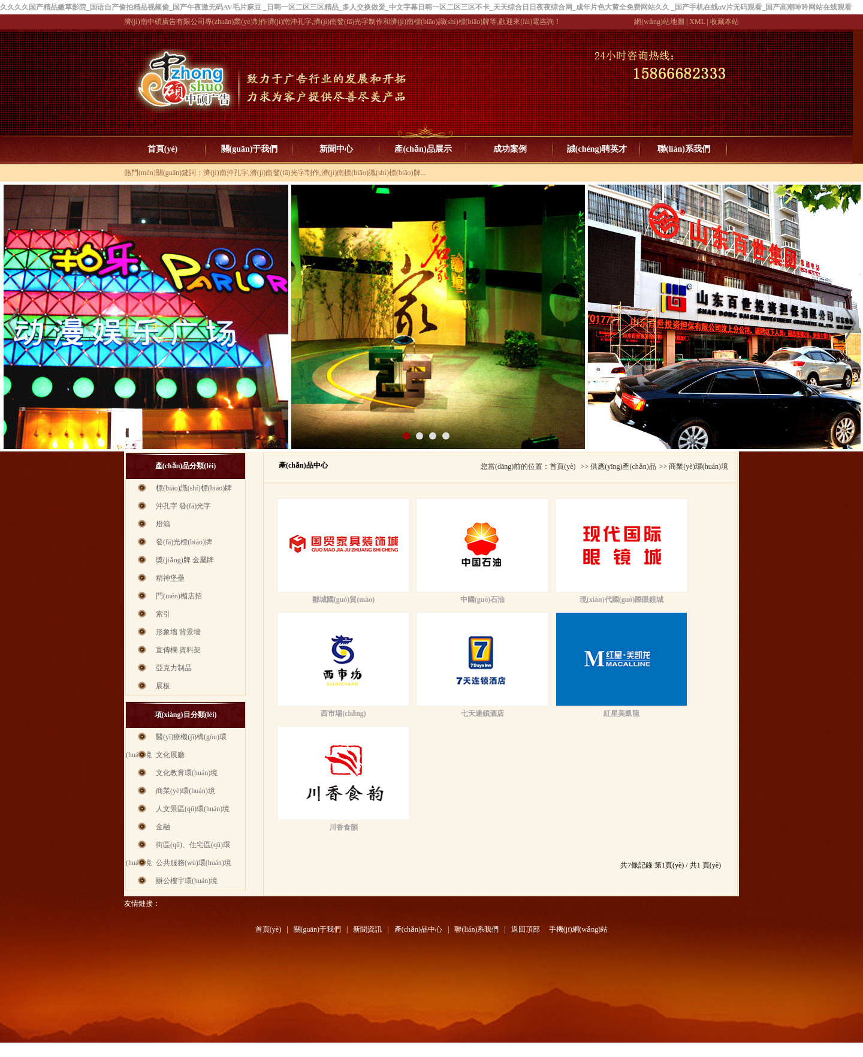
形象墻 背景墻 (178, 632)
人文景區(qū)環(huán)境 (193, 809)
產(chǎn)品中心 (418, 929)
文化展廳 (170, 755)
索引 (163, 614)
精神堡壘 (170, 578)
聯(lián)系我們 (683, 148)
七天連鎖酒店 (482, 713)
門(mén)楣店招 (179, 596)
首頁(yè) (162, 148)
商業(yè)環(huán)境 (185, 791)
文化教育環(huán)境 (187, 773)
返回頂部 (525, 929)
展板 (163, 686)
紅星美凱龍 (621, 713)
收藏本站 (724, 21)
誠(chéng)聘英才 (597, 148)
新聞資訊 (367, 929)
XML (697, 21)
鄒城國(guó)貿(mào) (343, 599)
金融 (163, 827)
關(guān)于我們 (249, 148)
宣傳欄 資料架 (178, 650)
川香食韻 (343, 827)
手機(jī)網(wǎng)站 (578, 929)
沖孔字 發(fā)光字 (183, 506)
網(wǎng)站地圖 (659, 21)
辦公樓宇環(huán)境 (187, 881)
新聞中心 (336, 148)
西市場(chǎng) (343, 713)
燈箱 (163, 524)
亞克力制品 (174, 668)
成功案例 (510, 148)
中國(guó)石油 (482, 599)
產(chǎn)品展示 (422, 148)
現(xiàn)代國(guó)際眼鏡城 (622, 599)
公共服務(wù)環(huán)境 (193, 863)
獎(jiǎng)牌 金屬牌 (185, 560)
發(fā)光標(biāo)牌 (184, 542)
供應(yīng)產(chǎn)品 (623, 466)
